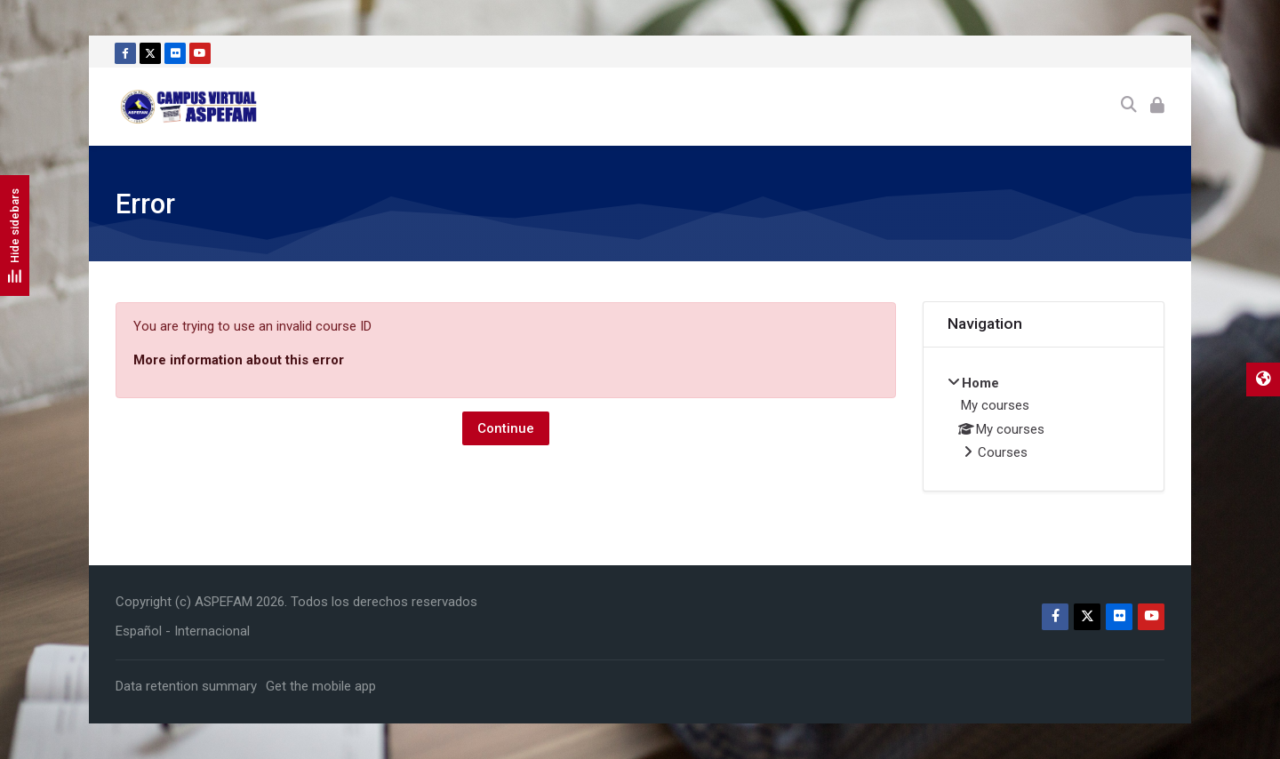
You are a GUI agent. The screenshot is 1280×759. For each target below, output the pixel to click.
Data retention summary (186, 686)
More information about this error (238, 360)
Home (980, 383)
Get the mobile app (321, 686)
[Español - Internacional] (183, 631)
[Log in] (1157, 106)
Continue (505, 428)
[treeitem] (1044, 419)
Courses (1003, 452)
